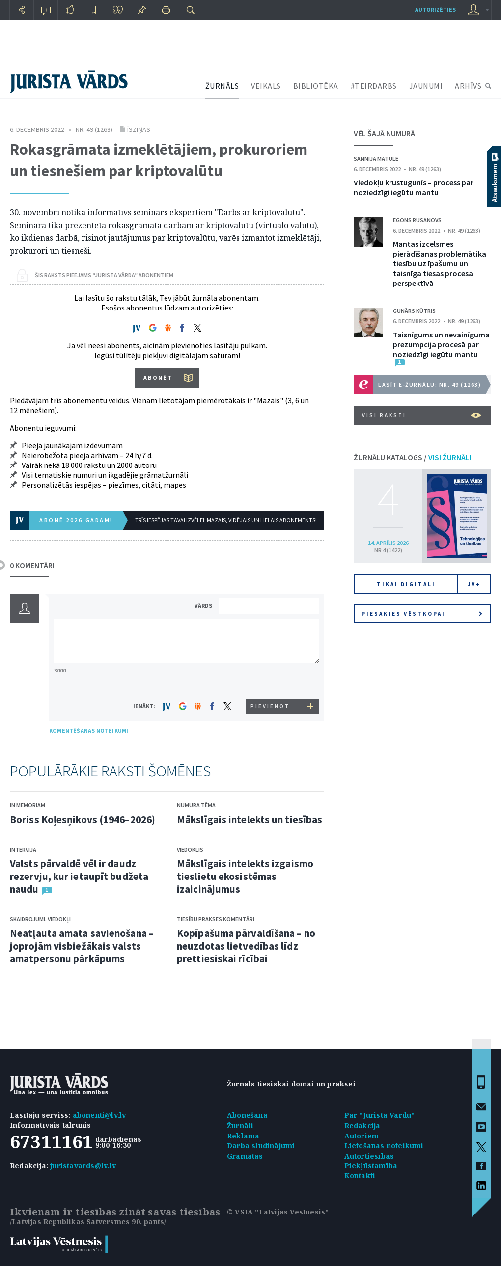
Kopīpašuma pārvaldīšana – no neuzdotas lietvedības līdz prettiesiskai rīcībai (246, 946)
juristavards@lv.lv (83, 1165)
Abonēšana (247, 1115)
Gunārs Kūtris (414, 310)
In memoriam (27, 805)
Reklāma (243, 1135)
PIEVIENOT (270, 706)
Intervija (23, 849)
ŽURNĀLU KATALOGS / (413, 457)
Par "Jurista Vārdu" (379, 1115)
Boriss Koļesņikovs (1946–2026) (82, 819)
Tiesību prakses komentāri (215, 919)
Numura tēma (196, 805)
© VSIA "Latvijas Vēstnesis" (278, 1211)
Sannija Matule (376, 158)
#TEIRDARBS (374, 86)
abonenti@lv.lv (99, 1115)
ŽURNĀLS (222, 86)
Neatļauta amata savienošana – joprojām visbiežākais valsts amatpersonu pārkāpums (82, 946)
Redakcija (362, 1125)
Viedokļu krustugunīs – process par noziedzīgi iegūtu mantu (413, 187)
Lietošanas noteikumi (384, 1145)
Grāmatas (245, 1156)
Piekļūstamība (371, 1165)
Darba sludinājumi (261, 1145)
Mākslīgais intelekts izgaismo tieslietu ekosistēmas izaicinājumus (245, 876)
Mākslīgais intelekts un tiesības (249, 819)
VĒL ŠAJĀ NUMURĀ (384, 133)
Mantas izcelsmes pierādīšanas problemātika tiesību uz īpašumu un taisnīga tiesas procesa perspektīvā (439, 263)
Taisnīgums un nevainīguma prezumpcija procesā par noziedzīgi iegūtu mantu (441, 344)
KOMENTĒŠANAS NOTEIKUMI (88, 730)
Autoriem (361, 1135)
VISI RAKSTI (421, 415)
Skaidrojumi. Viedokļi (40, 919)
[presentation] (270, 680)
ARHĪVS (468, 86)
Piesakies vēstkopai (422, 613)
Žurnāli (240, 1125)
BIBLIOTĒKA (315, 86)
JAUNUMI (426, 86)
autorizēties (435, 9)
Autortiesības (369, 1156)
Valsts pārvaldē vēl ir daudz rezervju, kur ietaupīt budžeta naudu (79, 876)
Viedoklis (190, 849)
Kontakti (360, 1175)
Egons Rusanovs (417, 220)
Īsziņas (138, 129)
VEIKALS (266, 86)
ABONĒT (157, 377)
